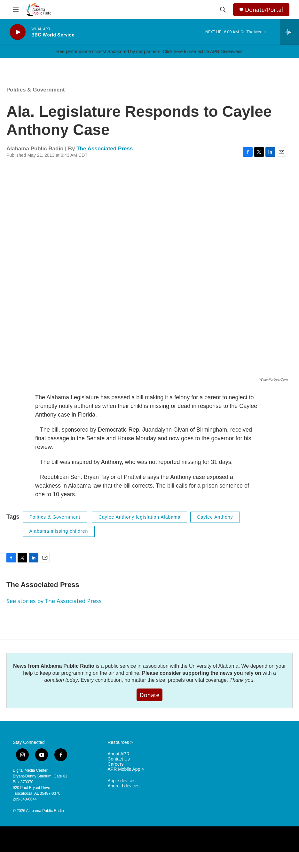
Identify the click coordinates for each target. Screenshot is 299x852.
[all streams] (289, 32)
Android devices (124, 786)
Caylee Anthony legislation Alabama (139, 517)
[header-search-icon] (223, 9)
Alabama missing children (58, 531)
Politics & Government (35, 90)
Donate (150, 695)
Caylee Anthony (215, 517)
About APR (119, 754)
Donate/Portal (264, 9)
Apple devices (122, 780)
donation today (61, 680)
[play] (17, 32)
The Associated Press (104, 149)
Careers (116, 764)
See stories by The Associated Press (54, 601)
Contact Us (119, 759)
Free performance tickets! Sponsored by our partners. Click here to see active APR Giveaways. (149, 51)
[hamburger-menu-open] (16, 9)
